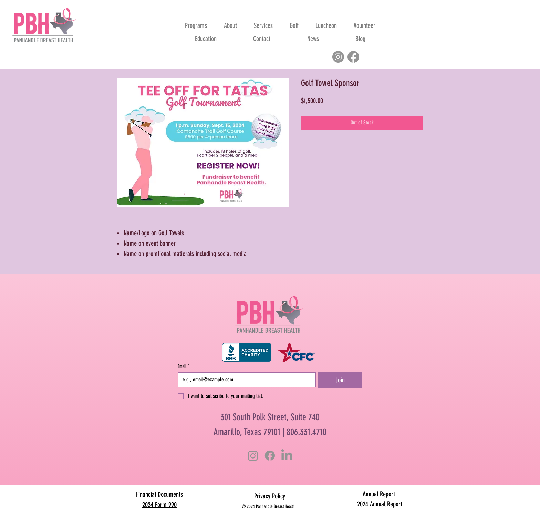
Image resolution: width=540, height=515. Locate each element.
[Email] (244, 380)
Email (183, 366)
